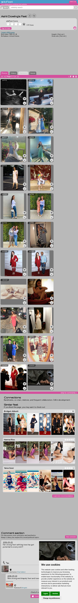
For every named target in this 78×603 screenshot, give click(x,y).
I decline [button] (55, 593)
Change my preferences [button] (51, 598)
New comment (71, 537)
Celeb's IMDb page (8, 32)
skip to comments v (69, 393)
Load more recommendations (63, 496)
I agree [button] (45, 593)
